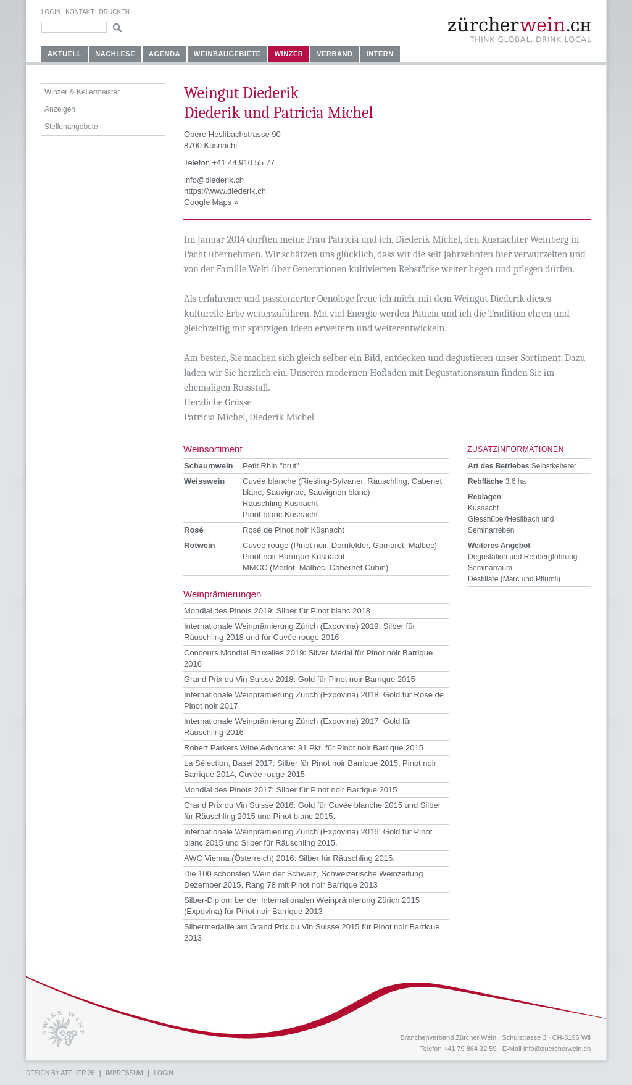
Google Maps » (211, 202)
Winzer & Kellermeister (82, 92)
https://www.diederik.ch (225, 191)
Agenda (164, 53)
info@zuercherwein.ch (557, 1048)
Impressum (124, 1073)
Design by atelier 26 (60, 1073)
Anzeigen (59, 109)
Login (50, 12)
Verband (334, 53)
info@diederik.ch (214, 180)
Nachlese (115, 53)
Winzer (289, 53)
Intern (380, 53)
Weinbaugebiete (227, 53)
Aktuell (64, 53)
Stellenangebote (71, 126)
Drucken (114, 12)
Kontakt (79, 12)
